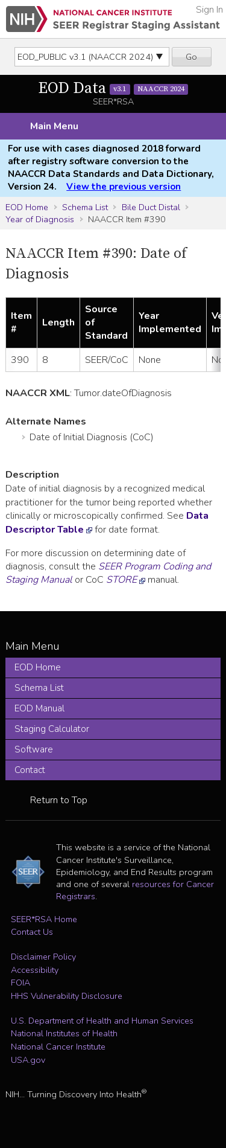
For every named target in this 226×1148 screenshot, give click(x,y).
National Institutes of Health (64, 1033)
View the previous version (123, 187)
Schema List (85, 207)
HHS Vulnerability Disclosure (66, 996)
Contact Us (32, 932)
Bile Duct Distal (151, 207)
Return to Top (58, 800)
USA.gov (28, 1060)
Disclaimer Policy (43, 957)
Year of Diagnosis (39, 219)
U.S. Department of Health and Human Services (102, 1021)
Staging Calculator (51, 729)
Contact (29, 770)
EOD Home (26, 207)
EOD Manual (39, 708)
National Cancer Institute (58, 1047)
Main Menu (54, 126)
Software (33, 749)
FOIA (20, 982)
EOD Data (113, 88)
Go (191, 57)
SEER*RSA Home (44, 919)
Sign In (209, 9)
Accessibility (34, 970)
